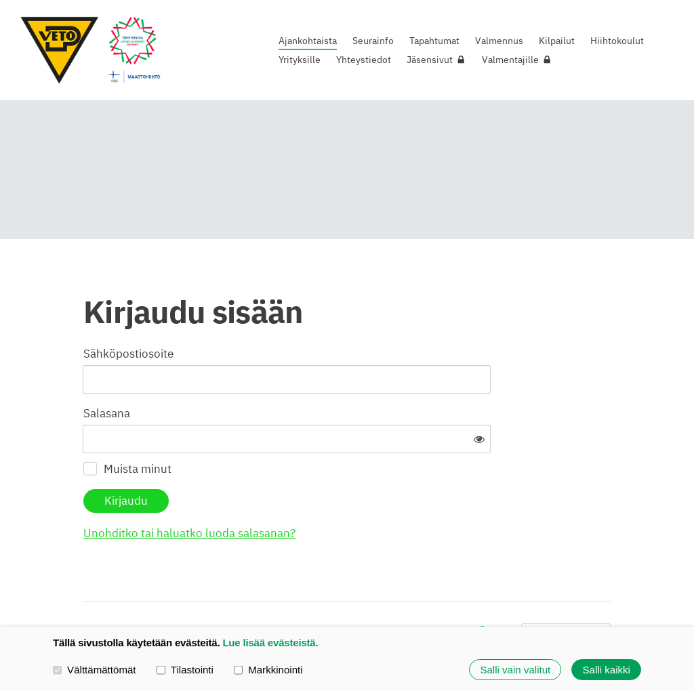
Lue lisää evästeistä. (270, 642)
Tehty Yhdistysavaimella (566, 590)
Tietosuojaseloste (378, 590)
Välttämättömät (94, 669)
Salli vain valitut (515, 669)
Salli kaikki (606, 669)
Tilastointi (185, 669)
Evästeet (445, 590)
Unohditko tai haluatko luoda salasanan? (326, 491)
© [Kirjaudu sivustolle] (88, 590)
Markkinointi (268, 669)
